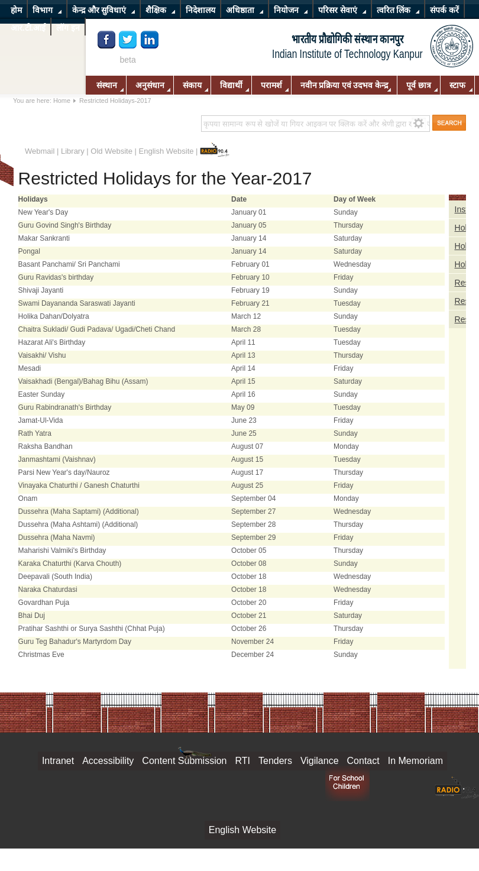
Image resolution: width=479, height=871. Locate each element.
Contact (363, 761)
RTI (242, 761)
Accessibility (108, 761)
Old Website (111, 151)
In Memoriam (415, 761)
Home (61, 100)
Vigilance (319, 761)
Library (73, 151)
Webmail (39, 151)
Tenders (275, 761)
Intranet (58, 761)
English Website (166, 151)
